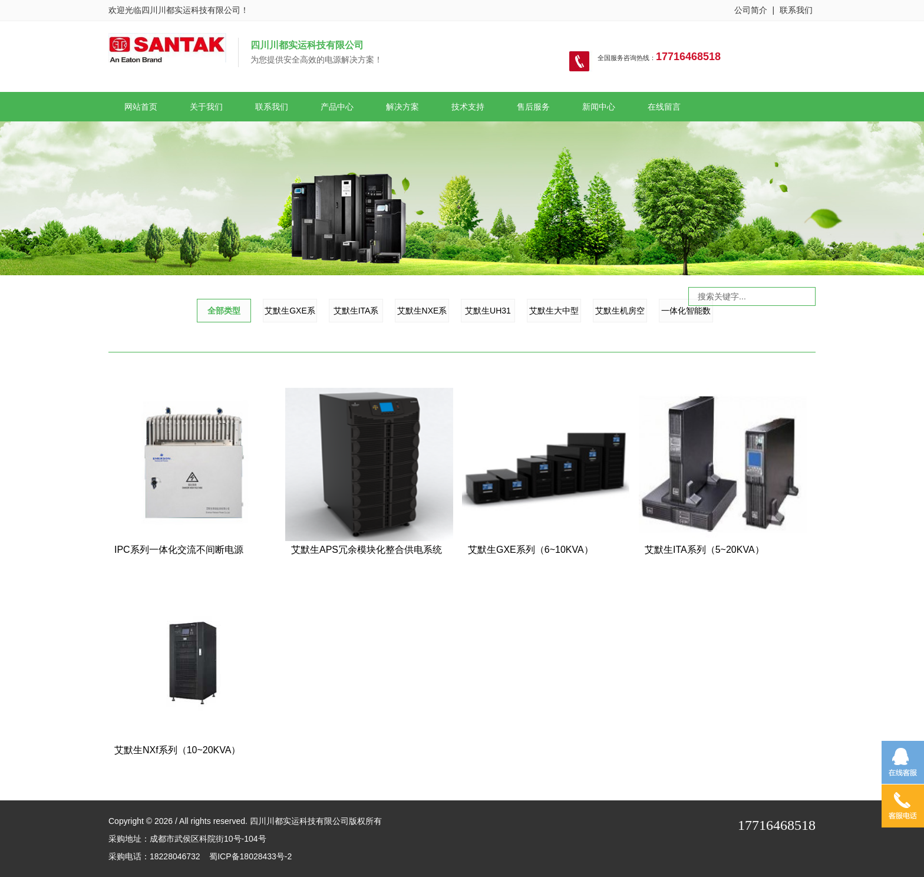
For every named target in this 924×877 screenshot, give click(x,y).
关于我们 (206, 106)
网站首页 (140, 106)
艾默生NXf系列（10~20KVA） (177, 750)
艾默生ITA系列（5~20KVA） (704, 550)
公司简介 (750, 10)
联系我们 (796, 10)
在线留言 (664, 106)
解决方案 (402, 106)
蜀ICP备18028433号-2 (250, 856)
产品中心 (337, 106)
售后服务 (533, 106)
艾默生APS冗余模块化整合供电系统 (366, 550)
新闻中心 (598, 106)
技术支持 (467, 106)
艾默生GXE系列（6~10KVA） (530, 550)
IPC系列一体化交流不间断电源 (178, 550)
